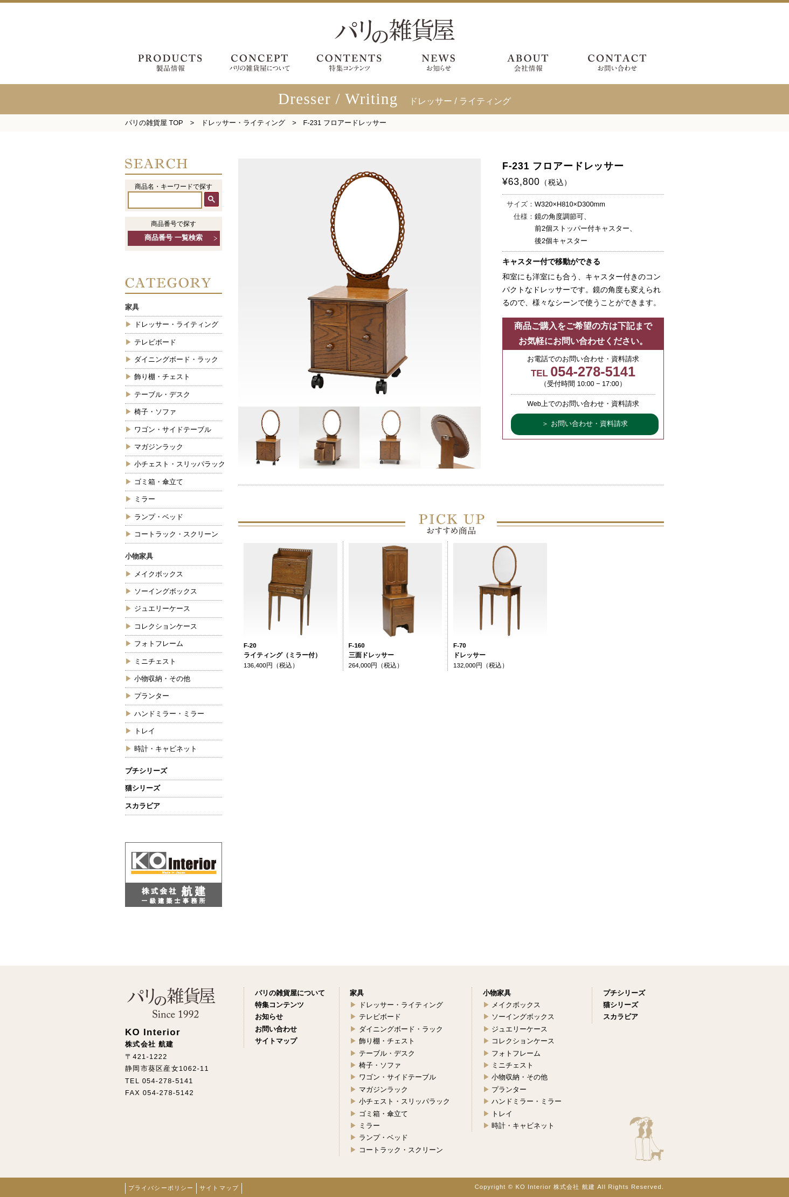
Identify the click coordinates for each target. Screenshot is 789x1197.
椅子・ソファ (155, 412)
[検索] (165, 200)
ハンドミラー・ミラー (169, 714)
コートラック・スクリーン (176, 534)
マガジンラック (158, 447)
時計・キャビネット (165, 749)
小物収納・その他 (162, 679)
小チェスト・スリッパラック (178, 464)
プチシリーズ (146, 771)
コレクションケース (165, 626)
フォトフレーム (158, 643)
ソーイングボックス (165, 591)
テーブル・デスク (162, 394)
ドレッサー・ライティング (243, 123)
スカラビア (142, 806)
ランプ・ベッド (158, 517)
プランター (151, 696)
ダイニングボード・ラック (176, 359)
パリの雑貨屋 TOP (154, 123)
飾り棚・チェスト (162, 377)
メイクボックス (158, 574)
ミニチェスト (155, 661)
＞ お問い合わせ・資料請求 (585, 424)
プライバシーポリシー (160, 1188)
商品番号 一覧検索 (173, 238)
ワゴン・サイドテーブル (172, 429)
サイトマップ (219, 1188)
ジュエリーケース (162, 608)
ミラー (144, 499)
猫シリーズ (142, 788)
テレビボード (155, 342)
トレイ (144, 731)
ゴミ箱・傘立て (158, 482)
